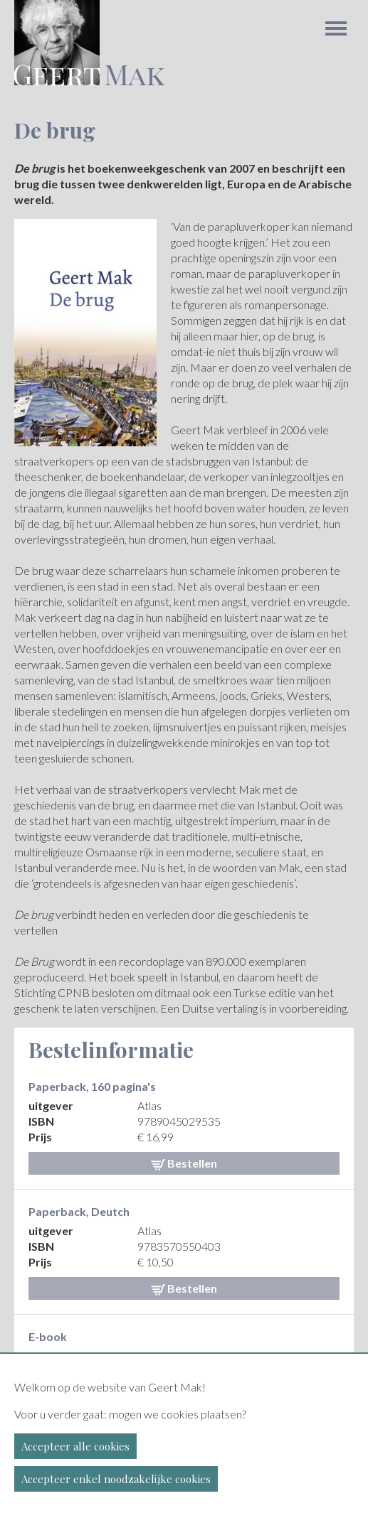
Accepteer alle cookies (75, 1446)
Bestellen (184, 1163)
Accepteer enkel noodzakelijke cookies (116, 1479)
